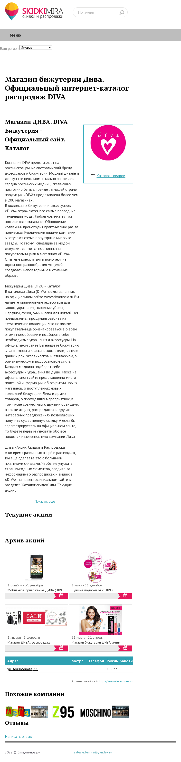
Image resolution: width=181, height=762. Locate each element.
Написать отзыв (18, 736)
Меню (15, 35)
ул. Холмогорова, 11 (22, 669)
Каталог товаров (110, 175)
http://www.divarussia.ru (116, 681)
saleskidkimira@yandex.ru (93, 752)
